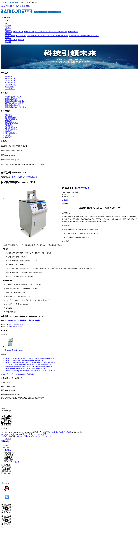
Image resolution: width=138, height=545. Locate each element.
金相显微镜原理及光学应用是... (15, 107)
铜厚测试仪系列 (29, 32)
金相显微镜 (42, 36)
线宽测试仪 (8, 121)
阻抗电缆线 (8, 115)
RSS (23, 6)
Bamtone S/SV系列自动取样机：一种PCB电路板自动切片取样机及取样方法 (30, 362)
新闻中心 (8, 38)
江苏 (32, 436)
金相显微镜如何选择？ (12, 99)
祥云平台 (25, 434)
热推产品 (4, 436)
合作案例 (8, 34)
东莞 (21, 436)
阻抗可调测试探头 (11, 133)
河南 (35, 436)
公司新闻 (8, 40)
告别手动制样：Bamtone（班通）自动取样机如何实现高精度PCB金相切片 (29, 366)
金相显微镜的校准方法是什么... (15, 101)
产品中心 (8, 30)
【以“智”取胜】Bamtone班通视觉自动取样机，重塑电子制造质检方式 (28, 364)
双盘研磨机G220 (10, 117)
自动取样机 (12, 320)
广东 (28, 436)
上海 (39, 436)
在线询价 (65, 200)
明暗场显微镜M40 (11, 127)
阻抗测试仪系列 (18, 32)
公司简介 (8, 28)
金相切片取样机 (33, 320)
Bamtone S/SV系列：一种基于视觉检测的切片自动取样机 (24, 360)
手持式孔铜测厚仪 (11, 129)
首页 (6, 24)
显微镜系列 (8, 32)
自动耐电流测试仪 (75, 36)
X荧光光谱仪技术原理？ (13, 97)
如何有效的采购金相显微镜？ (15, 103)
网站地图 (18, 6)
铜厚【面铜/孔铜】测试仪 (59, 36)
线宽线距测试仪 (86, 36)
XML (28, 6)
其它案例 (95, 36)
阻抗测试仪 (8, 125)
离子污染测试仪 (40, 32)
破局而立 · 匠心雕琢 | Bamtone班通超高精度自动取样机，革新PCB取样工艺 (30, 370)
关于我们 (8, 26)
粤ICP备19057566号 (7, 434)
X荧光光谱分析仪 (52, 32)
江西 (42, 436)
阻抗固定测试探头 (11, 119)
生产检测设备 (62, 32)
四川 (49, 436)
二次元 (48, 36)
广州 (25, 436)
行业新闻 (14, 40)
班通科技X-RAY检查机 (14, 326)
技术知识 (21, 40)
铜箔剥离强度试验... (11, 123)
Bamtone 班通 (41, 434)
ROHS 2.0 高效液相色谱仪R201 (17, 324)
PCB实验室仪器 (73, 32)
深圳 (18, 436)
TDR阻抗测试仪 (32, 36)
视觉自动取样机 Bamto (14, 350)
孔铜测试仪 (8, 131)
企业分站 (11, 6)
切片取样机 (22, 320)
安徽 (45, 436)
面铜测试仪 (8, 137)
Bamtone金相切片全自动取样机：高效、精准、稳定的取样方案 (26, 368)
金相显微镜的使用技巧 (12, 105)
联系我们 (4, 6)
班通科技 (8, 135)
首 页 (13, 177)
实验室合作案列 (10, 36)
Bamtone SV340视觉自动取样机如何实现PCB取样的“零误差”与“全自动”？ (29, 358)
